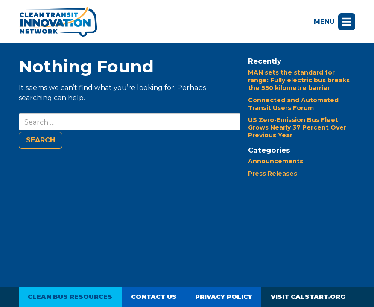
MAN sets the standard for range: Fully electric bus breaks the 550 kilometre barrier (299, 80)
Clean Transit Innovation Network (58, 22)
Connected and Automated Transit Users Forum (293, 104)
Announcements (275, 161)
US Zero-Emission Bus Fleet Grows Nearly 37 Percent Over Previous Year (297, 127)
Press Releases (272, 173)
